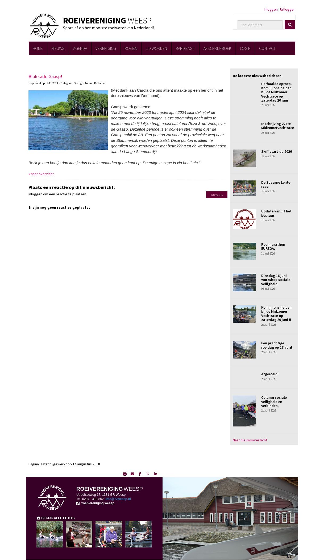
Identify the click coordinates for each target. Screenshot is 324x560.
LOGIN (245, 48)
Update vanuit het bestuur (276, 213)
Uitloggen (288, 9)
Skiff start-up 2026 (276, 151)
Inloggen (271, 9)
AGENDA (80, 48)
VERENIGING (105, 48)
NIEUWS (58, 48)
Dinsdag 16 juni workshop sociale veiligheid (275, 279)
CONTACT (267, 48)
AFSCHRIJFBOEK (217, 48)
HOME (38, 48)
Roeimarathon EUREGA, (273, 246)
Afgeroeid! (270, 374)
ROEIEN (130, 48)
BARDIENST (185, 48)
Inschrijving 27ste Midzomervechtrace (277, 125)
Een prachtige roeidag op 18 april (276, 345)
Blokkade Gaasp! (45, 76)
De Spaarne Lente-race (276, 184)
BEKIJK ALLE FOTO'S (55, 518)
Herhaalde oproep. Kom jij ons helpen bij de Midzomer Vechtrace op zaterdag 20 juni (276, 92)
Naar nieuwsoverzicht (250, 440)
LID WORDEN (156, 48)
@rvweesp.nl (118, 499)
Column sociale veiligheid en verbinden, (274, 401)
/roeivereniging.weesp (95, 503)
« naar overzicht (41, 173)
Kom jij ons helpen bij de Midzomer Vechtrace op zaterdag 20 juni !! (276, 313)
